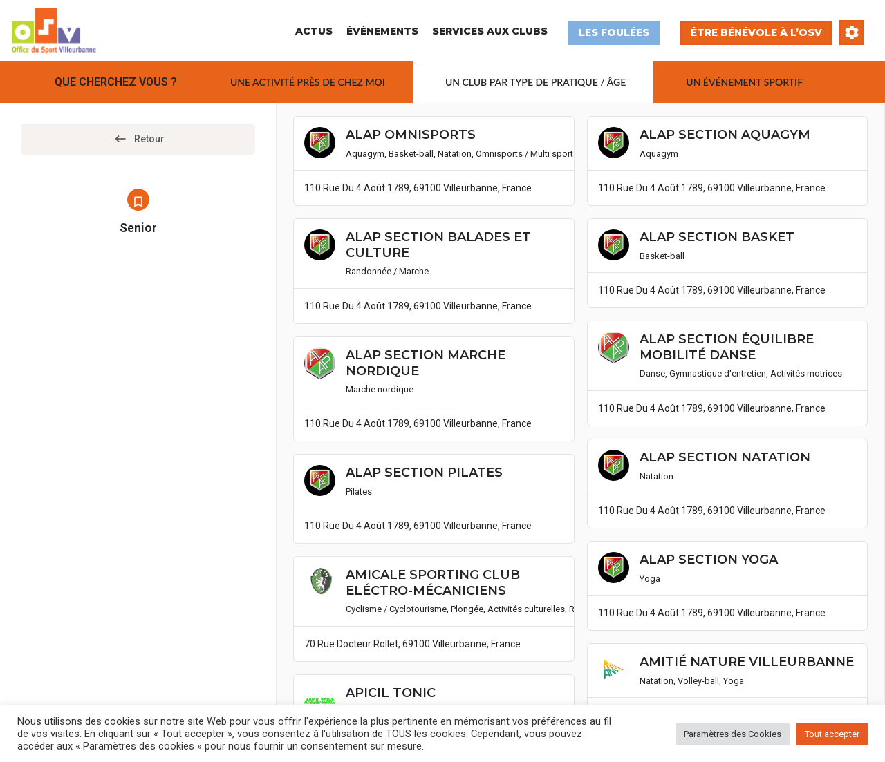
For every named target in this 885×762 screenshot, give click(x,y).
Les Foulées (614, 32)
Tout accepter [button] (832, 734)
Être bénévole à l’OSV (756, 32)
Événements (382, 31)
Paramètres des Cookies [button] (732, 734)
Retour (138, 140)
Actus (314, 31)
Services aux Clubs (490, 31)
